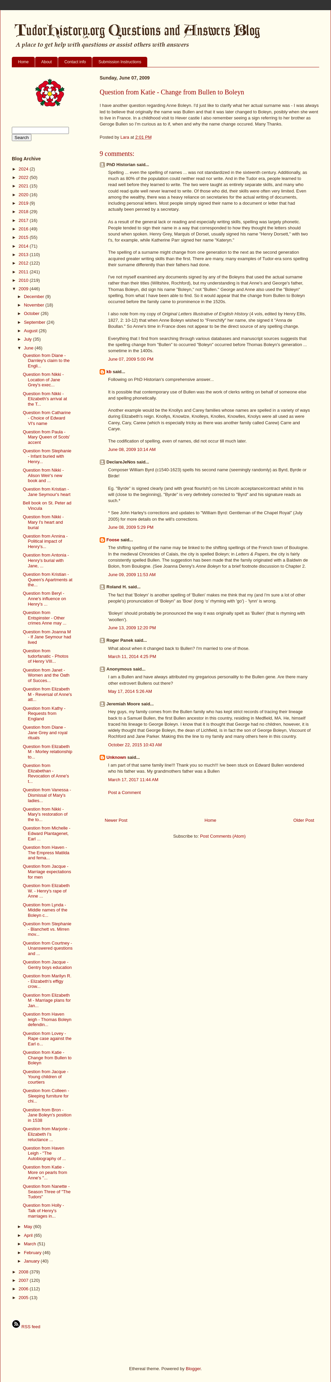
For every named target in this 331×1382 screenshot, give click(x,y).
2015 (24, 237)
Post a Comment (124, 792)
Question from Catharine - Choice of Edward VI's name (47, 418)
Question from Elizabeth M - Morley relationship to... (47, 752)
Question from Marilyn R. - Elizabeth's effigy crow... (47, 981)
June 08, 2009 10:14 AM (132, 449)
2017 (24, 220)
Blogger (193, 1368)
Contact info (75, 62)
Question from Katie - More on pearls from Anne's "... (45, 1172)
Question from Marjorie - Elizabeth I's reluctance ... (46, 1134)
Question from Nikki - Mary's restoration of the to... (45, 814)
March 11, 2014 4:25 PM (132, 656)
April (29, 1235)
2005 (24, 1297)
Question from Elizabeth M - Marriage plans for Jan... (47, 1000)
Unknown (116, 757)
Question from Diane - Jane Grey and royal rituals (45, 732)
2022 (24, 177)
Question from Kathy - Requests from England (44, 713)
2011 (24, 271)
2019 (24, 203)
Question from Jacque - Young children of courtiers (45, 1077)
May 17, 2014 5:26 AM (130, 691)
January (32, 1261)
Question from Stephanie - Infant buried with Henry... (47, 456)
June (29, 347)
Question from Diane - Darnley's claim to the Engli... (46, 360)
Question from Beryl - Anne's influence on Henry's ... (44, 598)
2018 (24, 211)
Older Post (304, 820)
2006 (24, 1288)
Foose (112, 539)
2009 (24, 288)
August (31, 330)
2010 (24, 280)
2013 (24, 254)
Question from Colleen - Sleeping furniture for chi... (46, 1096)
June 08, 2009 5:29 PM (130, 527)
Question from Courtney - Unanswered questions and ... (47, 948)
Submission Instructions (119, 62)
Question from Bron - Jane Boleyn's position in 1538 (47, 1115)
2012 (24, 263)
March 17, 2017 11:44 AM (133, 779)
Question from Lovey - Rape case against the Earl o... (47, 1038)
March (30, 1243)
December (35, 296)
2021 (24, 185)
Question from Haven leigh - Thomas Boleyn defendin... (47, 1019)
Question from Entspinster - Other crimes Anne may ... (44, 618)
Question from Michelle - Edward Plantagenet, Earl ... (46, 833)
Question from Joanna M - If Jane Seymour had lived (47, 637)
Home (23, 62)
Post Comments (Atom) (223, 836)
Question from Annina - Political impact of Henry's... (45, 541)
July (28, 339)
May (28, 1226)
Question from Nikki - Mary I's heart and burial (43, 522)
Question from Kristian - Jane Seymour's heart (46, 491)
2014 (24, 246)
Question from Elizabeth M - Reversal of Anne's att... (47, 694)
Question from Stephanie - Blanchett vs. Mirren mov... (47, 929)
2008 (24, 1271)
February (33, 1252)
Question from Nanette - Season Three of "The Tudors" (47, 1191)
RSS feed (26, 1326)
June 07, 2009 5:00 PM (130, 359)
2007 (24, 1280)
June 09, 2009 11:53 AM (132, 574)
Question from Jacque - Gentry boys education (47, 964)
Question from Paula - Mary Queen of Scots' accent (46, 437)
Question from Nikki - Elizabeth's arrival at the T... (45, 399)
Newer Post (116, 820)
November (35, 305)
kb (108, 371)
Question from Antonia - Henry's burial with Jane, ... (46, 560)
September (35, 322)
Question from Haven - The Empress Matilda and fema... (46, 852)
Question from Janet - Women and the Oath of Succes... (46, 675)
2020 (24, 194)
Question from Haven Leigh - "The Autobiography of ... (44, 1153)
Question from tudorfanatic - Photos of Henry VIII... (45, 656)
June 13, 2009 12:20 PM (132, 627)
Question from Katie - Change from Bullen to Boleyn (47, 1057)
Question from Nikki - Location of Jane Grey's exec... (43, 379)
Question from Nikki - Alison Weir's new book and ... (43, 475)
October (32, 313)
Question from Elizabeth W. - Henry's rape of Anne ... (46, 891)
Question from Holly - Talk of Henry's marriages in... (43, 1210)
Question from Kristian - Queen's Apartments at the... (47, 579)
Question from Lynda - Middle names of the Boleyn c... (45, 910)
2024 (24, 169)
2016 (24, 228)
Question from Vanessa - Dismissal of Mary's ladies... (47, 795)
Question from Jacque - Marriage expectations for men (47, 871)
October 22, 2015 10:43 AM (135, 744)
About (46, 62)
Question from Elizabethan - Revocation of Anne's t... (46, 773)
